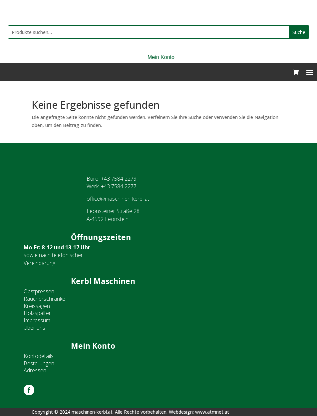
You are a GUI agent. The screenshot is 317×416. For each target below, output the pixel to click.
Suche (298, 32)
